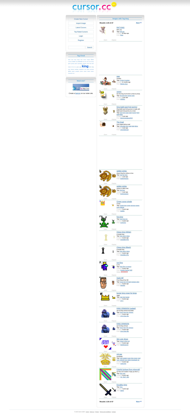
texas (121, 282)
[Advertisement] (55, 51)
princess (133, 205)
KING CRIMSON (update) (126, 308)
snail (130, 126)
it (124, 80)
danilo (122, 390)
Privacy (97, 411)
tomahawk (134, 360)
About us (92, 411)
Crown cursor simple (124, 202)
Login (81, 36)
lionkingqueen (124, 178)
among (129, 266)
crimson (131, 312)
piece (124, 236)
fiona (121, 35)
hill (127, 282)
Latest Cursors (81, 27)
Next (139, 23)
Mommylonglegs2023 (126, 118)
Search (89, 47)
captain (125, 358)
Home (87, 411)
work (133, 95)
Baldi (121, 114)
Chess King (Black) (124, 247)
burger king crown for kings (127, 293)
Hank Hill (120, 278)
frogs (124, 219)
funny (121, 312)
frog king (120, 217)
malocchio (123, 363)
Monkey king (124, 84)
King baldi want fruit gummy (127, 107)
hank (129, 282)
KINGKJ (122, 99)
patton (129, 360)
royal (139, 358)
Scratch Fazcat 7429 (126, 270)
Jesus (121, 341)
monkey (127, 80)
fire (121, 95)
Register (81, 40)
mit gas (119, 354)
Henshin (122, 285)
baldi (118, 114)
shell (133, 126)
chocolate (123, 126)
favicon (77, 93)
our (129, 341)
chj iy (121, 300)
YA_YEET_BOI (124, 377)
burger (127, 297)
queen (137, 205)
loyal (118, 207)
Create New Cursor (81, 19)
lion (124, 175)
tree (121, 175)
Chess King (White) (124, 232)
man (121, 297)
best (123, 95)
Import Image (81, 23)
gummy (134, 112)
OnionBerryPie (124, 239)
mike (118, 360)
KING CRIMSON (123, 324)
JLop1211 (123, 222)
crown (127, 112)
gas (126, 360)
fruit (124, 112)
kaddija (122, 211)
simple (122, 205)
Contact (114, 411)
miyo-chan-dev (124, 316)
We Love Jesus (122, 339)
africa (136, 126)
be (126, 219)
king (121, 31)
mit (138, 360)
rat (123, 31)
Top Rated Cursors (81, 32)
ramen (119, 92)
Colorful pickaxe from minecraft (128, 370)
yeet (124, 373)
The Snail (120, 122)
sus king (120, 263)
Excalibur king (122, 385)
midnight (122, 360)
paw (118, 76)
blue (121, 266)
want (130, 112)
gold (121, 358)
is (120, 80)
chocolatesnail (124, 129)
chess (128, 236)
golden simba (122, 171)
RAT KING (120, 28)
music (129, 358)
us (126, 266)
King (138, 112)
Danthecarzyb (124, 345)
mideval (122, 207)
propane (133, 282)
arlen (137, 282)
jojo (127, 312)
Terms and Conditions (105, 411)
